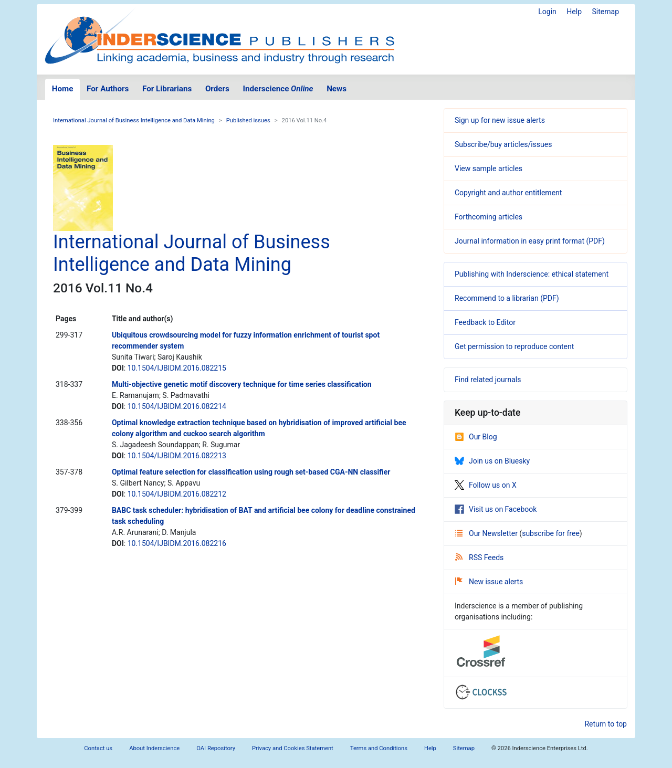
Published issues (248, 120)
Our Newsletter (487, 533)
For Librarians (167, 88)
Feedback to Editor (485, 322)
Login (547, 11)
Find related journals (488, 379)
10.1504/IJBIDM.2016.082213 (177, 455)
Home (63, 88)
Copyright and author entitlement (508, 192)
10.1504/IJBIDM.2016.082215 (177, 368)
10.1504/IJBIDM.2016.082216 (177, 543)
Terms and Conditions (378, 748)
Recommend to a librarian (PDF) (507, 298)
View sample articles (488, 168)
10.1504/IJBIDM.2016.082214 (177, 406)
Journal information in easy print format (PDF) (530, 241)
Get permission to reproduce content (514, 346)
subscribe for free (551, 533)
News (336, 88)
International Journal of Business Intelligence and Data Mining (134, 120)
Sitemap (605, 11)
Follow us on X (486, 485)
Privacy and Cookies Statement (292, 748)
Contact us (98, 748)
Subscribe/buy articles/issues (503, 144)
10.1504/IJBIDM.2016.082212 (177, 494)
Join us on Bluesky (492, 461)
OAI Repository (215, 748)
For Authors (108, 88)
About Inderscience (154, 748)
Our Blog (476, 437)
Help (574, 11)
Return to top (605, 724)
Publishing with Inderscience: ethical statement (531, 274)
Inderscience (278, 88)
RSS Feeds (479, 557)
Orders (217, 88)
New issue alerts (489, 581)
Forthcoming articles (488, 217)
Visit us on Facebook (496, 509)
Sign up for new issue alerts (500, 120)
